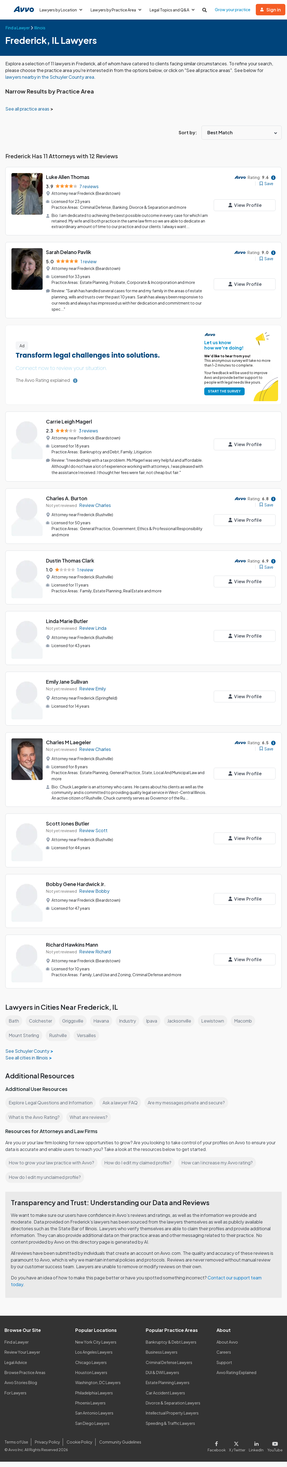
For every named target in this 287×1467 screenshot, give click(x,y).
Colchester (40, 1026)
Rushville (58, 1040)
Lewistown (215, 1026)
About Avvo (227, 1346)
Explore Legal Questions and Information (51, 1108)
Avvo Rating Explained (237, 1377)
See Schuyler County (27, 1056)
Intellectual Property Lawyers (172, 1418)
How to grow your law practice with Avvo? (52, 1168)
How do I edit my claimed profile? (139, 1168)
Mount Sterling (24, 1040)
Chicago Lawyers (91, 1367)
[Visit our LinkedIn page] (257, 1450)
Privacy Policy (46, 1446)
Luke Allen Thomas (68, 177)
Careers (224, 1357)
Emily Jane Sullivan (68, 686)
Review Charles (95, 510)
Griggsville (73, 1026)
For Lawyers (15, 1397)
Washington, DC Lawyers (98, 1387)
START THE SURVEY (223, 397)
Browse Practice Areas (25, 1377)
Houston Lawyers (91, 1377)
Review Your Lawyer (22, 1357)
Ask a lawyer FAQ (121, 1108)
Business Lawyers (162, 1357)
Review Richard (95, 957)
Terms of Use (16, 1446)
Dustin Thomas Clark (70, 565)
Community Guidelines (119, 1446)
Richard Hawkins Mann (73, 949)
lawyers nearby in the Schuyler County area (56, 77)
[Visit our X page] (238, 1450)
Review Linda (93, 633)
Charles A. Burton (67, 503)
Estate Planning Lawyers (168, 1387)
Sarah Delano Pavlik (69, 257)
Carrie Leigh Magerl (69, 426)
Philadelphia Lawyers (94, 1397)
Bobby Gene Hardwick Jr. (76, 889)
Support (224, 1367)
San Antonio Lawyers (94, 1418)
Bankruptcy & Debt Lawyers (171, 1346)
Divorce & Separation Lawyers (173, 1407)
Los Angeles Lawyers (94, 1357)
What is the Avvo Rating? (34, 1122)
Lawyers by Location (61, 9)
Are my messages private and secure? (188, 1108)
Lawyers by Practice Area (117, 9)
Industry (128, 1026)
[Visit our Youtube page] (274, 1450)
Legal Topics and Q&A (174, 9)
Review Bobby (94, 896)
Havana (102, 1026)
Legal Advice (16, 1367)
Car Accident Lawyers (166, 1397)
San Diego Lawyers (92, 1428)
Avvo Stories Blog (20, 1387)
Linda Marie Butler (67, 626)
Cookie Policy (78, 1446)
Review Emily (92, 694)
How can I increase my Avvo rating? (220, 1168)
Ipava (153, 1026)
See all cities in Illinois (27, 1063)
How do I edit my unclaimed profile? (46, 1182)
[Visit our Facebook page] (219, 1450)
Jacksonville (181, 1026)
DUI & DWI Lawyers (163, 1377)
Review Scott (93, 836)
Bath (13, 1026)
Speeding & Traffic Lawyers (170, 1428)
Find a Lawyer (16, 1346)
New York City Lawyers (95, 1346)
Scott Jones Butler (68, 828)
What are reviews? (88, 1122)
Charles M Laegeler (69, 747)
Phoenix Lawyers (90, 1407)
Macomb (246, 1026)
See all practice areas (28, 109)
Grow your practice (235, 9)
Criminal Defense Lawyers (169, 1367)
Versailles (88, 1040)
